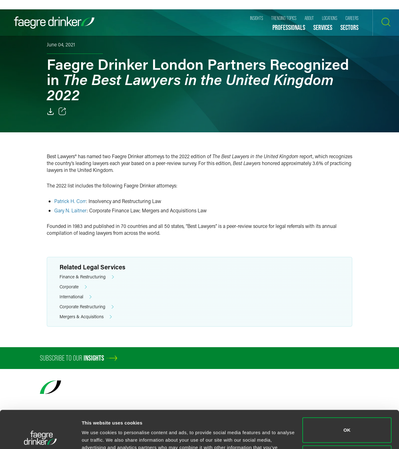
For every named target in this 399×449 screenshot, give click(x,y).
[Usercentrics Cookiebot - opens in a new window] (40, 437)
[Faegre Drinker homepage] (54, 23)
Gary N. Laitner (70, 210)
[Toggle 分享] (62, 111)
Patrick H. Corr (70, 201)
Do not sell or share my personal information (347, 422)
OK (347, 394)
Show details (96, 436)
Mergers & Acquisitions (86, 317)
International (76, 297)
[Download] (50, 111)
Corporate (73, 287)
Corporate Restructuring (87, 307)
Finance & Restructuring (87, 277)
